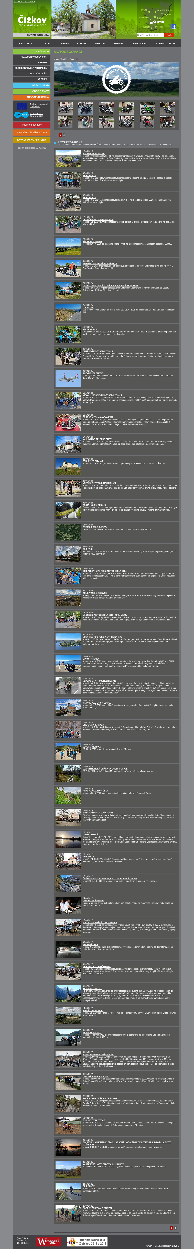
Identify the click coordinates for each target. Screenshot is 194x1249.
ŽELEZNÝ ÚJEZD (164, 43)
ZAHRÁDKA (138, 43)
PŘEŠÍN (118, 43)
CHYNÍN (64, 43)
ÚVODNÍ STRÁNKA (38, 35)
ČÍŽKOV (45, 43)
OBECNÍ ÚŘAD (40, 85)
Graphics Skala (153, 1246)
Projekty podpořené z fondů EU (39, 105)
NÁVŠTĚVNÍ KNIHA (38, 97)
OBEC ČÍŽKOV (40, 91)
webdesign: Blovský (170, 1246)
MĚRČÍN (100, 43)
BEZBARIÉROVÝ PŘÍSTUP (24, 2)
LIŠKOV (82, 43)
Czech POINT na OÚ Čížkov (36, 114)
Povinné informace (32, 124)
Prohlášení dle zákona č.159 (32, 132)
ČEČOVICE (25, 43)
